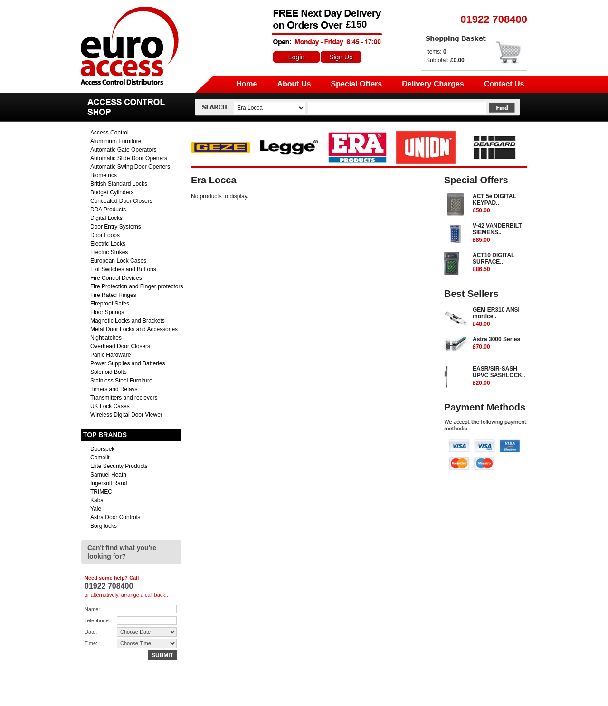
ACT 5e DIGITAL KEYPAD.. (500, 204)
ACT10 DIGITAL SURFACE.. (500, 263)
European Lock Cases (118, 261)
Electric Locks (107, 243)
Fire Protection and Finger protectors (136, 286)
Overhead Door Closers (120, 346)
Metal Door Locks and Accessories (134, 329)
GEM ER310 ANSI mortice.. (500, 317)
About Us (294, 84)
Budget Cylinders (111, 192)
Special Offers (356, 84)
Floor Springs (107, 312)
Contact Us (504, 84)
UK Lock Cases (110, 406)
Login (296, 57)
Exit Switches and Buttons (123, 269)
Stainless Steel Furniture (121, 380)
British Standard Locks (118, 184)
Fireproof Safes (109, 303)
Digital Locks (106, 218)
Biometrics (103, 175)
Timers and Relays (114, 389)
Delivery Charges (433, 84)
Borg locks (103, 526)
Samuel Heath (108, 474)
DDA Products (108, 209)
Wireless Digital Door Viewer (126, 414)
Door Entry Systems (115, 226)
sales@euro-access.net (165, 695)
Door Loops (105, 235)
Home (246, 84)
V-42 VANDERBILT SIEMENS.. (500, 233)
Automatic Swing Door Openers (130, 166)
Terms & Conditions (502, 695)
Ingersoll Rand (108, 483)
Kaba (97, 500)
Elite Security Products (119, 466)
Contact (457, 695)
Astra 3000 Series (500, 343)
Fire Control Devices (116, 278)
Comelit (100, 457)
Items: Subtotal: (445, 56)
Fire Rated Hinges (113, 295)
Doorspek (102, 449)
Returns (427, 695)
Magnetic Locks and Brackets (127, 320)
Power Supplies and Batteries (127, 363)
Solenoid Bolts (108, 372)
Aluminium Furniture (115, 141)
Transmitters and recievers (124, 397)
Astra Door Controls (115, 517)
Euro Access (94, 9)
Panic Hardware (110, 355)
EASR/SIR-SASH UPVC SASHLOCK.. (500, 376)
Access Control (109, 132)
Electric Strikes (109, 252)
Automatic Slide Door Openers (128, 158)
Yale (95, 509)
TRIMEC (101, 491)
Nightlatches (106, 337)
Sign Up (341, 57)
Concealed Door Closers (121, 201)
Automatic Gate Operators (123, 149)
